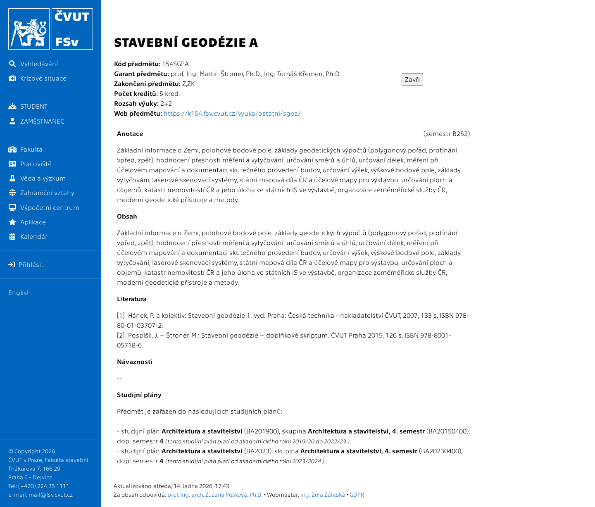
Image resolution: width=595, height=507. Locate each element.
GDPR (357, 494)
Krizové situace (37, 78)
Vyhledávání (33, 63)
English (19, 292)
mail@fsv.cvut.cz (51, 494)
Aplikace (27, 222)
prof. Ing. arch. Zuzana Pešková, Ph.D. (214, 494)
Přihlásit (25, 264)
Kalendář (28, 236)
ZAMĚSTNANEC (36, 121)
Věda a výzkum (37, 178)
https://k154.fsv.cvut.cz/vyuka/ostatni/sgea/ (232, 113)
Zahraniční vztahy (41, 192)
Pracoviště (30, 163)
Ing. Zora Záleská (322, 494)
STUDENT (28, 106)
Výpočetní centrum (43, 207)
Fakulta (25, 149)
